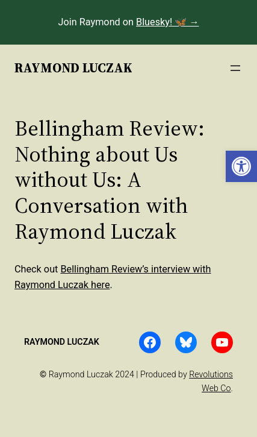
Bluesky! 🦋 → (167, 22)
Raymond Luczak (73, 68)
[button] (241, 166)
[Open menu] (235, 68)
